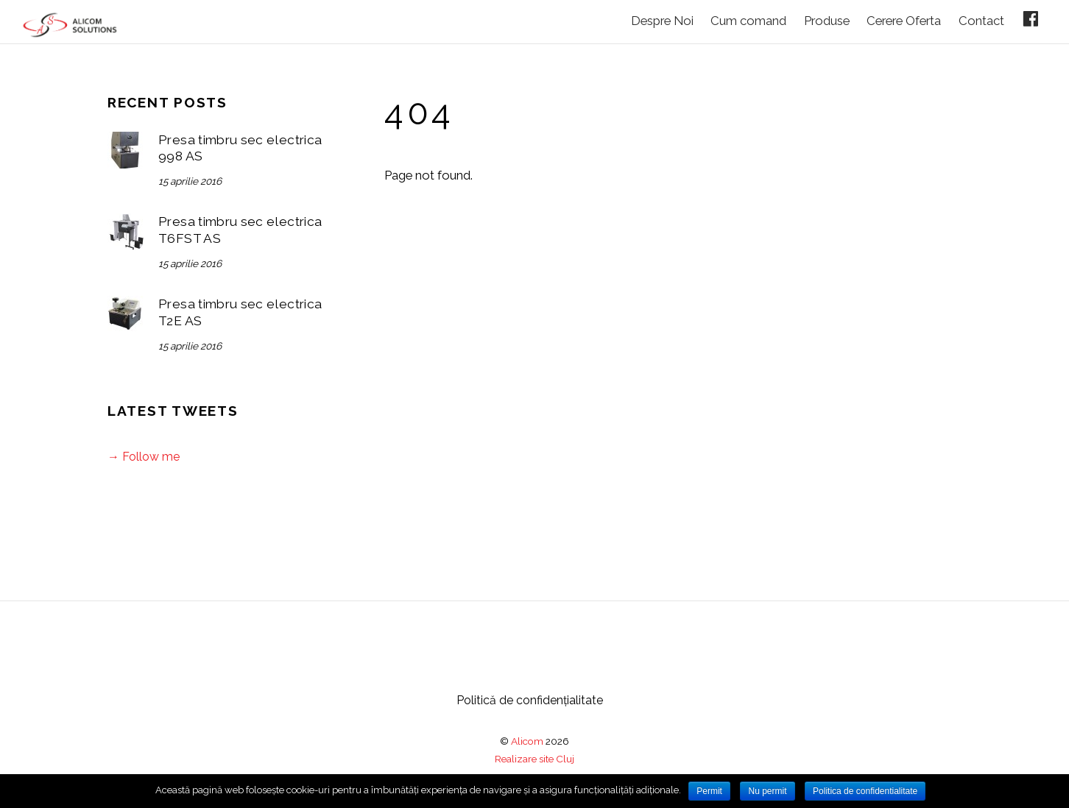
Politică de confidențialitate (529, 700)
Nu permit (767, 791)
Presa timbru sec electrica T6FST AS (240, 230)
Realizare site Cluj (534, 759)
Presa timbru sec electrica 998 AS (240, 148)
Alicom (527, 741)
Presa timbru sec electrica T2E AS (240, 312)
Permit (709, 791)
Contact (981, 20)
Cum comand (748, 20)
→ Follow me (143, 457)
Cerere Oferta (904, 20)
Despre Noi (662, 20)
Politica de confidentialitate (865, 791)
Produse (827, 20)
